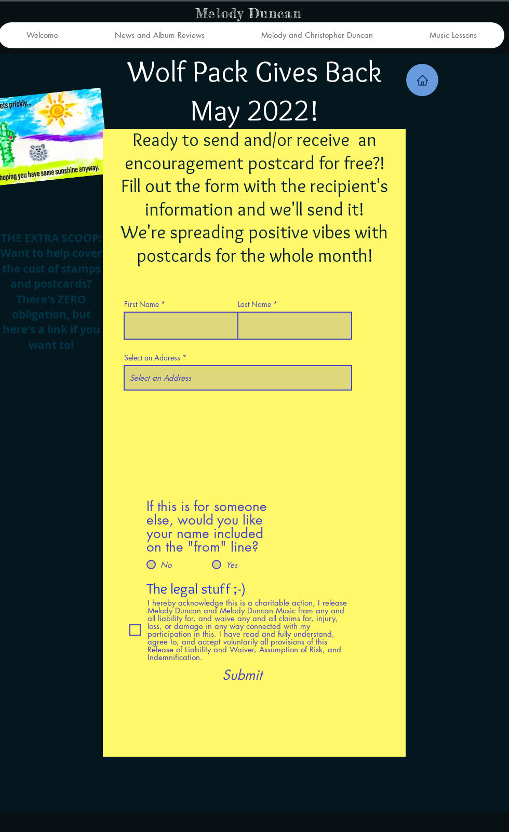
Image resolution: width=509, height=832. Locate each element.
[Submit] (241, 675)
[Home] (422, 80)
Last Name (254, 304)
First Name (141, 304)
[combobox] (238, 378)
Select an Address (152, 357)
